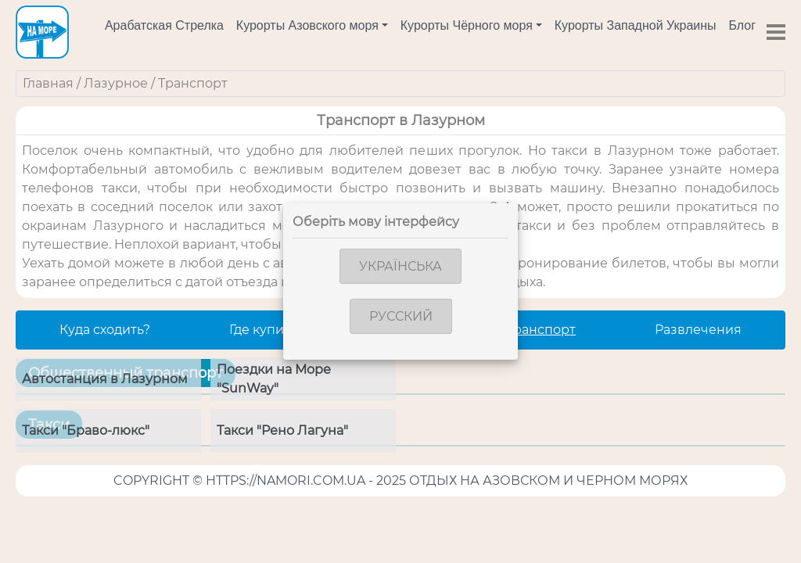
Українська (400, 266)
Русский (401, 316)
